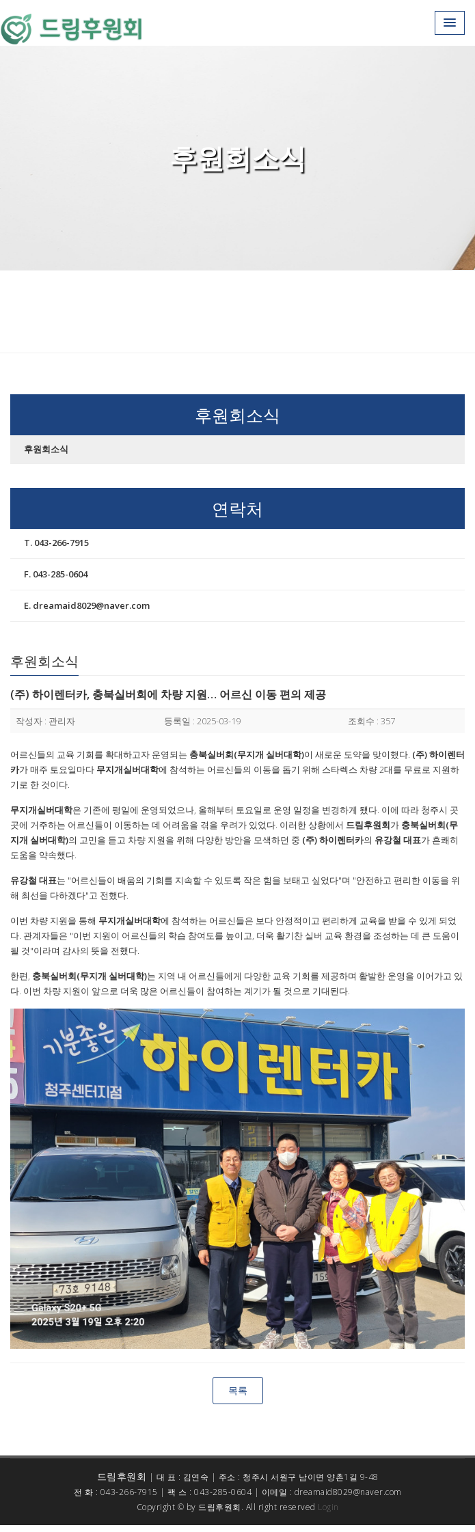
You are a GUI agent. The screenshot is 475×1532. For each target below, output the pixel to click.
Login (328, 1507)
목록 (237, 1390)
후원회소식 (46, 449)
